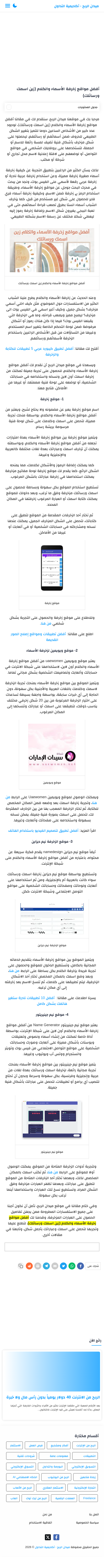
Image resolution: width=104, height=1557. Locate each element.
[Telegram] (46, 1265)
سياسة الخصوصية (87, 1522)
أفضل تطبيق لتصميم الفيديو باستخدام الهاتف (43, 831)
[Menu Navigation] (7, 6)
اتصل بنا (94, 1514)
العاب (14, 1498)
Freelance (89, 1498)
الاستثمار (15, 1445)
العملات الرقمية (65, 1498)
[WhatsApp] (72, 1265)
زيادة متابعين (88, 1477)
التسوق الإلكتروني (22, 1466)
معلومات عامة (59, 1455)
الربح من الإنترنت (86, 1445)
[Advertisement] (52, 47)
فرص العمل (36, 1445)
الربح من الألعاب (22, 1487)
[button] (15, 6)
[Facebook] (80, 1265)
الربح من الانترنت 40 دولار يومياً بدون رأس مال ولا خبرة (53, 1397)
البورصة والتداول (52, 1466)
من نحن (47, 1514)
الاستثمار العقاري (53, 1487)
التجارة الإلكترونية (85, 1487)
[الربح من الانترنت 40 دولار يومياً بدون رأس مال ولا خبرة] (52, 1371)
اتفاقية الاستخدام (40, 1522)
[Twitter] (63, 1265)
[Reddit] (29, 1265)
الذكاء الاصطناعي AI (25, 1477)
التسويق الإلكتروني (84, 1466)
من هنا (46, 623)
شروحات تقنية (26, 1455)
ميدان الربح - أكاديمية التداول (76, 6)
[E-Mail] (55, 1265)
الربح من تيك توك (36, 1498)
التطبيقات (89, 1455)
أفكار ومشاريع (59, 1445)
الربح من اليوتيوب (58, 1477)
